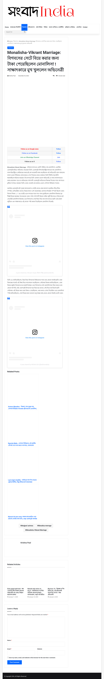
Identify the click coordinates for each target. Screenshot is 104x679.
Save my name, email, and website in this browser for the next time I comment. (32, 656)
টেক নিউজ (39, 27)
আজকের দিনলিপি (15, 27)
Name (9, 639)
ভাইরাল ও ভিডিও (70, 27)
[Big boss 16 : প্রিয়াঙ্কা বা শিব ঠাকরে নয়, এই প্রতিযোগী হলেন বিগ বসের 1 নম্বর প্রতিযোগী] (56, 577)
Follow (58, 149)
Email (9, 648)
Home (7, 27)
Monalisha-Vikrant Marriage (36, 530)
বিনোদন (24, 27)
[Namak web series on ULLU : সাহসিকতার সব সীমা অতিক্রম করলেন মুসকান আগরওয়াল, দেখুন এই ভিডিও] (36, 577)
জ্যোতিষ (78, 27)
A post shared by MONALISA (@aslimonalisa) (34, 364)
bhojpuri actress (27, 526)
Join (58, 157)
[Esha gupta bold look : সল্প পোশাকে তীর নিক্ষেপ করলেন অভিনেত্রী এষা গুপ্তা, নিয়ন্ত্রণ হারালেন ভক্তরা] (16, 577)
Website (39, 648)
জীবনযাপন (31, 27)
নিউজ (45, 27)
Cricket (85, 27)
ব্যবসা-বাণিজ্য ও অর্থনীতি (56, 27)
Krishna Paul (12, 76)
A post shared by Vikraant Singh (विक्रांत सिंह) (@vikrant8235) (35, 273)
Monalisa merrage (44, 526)
